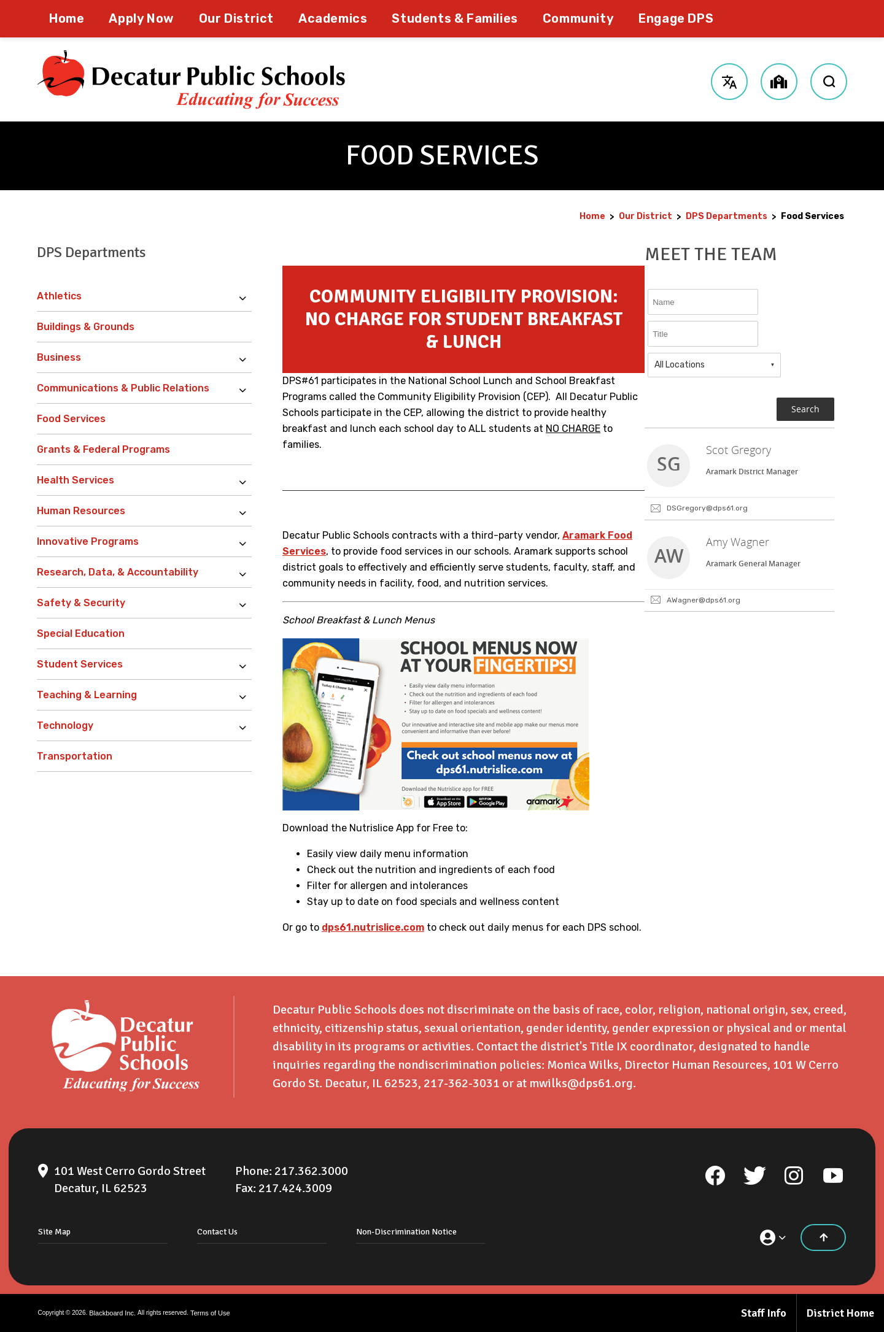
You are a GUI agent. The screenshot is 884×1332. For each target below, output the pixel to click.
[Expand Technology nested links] (245, 726)
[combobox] (714, 365)
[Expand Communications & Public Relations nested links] (245, 388)
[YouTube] (833, 1175)
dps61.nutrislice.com (373, 927)
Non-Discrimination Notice (406, 1231)
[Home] (66, 18)
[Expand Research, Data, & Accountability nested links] (245, 572)
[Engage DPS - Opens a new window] (676, 18)
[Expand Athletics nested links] (245, 296)
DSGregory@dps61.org (707, 508)
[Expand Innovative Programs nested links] (245, 542)
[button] (729, 79)
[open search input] (828, 79)
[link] (739, 474)
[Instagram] (794, 1175)
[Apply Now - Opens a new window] (141, 18)
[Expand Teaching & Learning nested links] (245, 695)
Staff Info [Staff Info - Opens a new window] (763, 1313)
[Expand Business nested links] (245, 358)
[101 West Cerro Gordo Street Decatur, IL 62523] (130, 1180)
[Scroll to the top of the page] (823, 1237)
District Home (840, 1313)
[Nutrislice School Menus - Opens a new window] (435, 807)
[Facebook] (715, 1175)
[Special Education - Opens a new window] (144, 633)
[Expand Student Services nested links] (245, 664)
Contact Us (217, 1231)
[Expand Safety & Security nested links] (245, 603)
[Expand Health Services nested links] (245, 480)
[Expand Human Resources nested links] (245, 511)
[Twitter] (754, 1175)
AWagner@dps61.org (703, 600)
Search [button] (805, 409)
